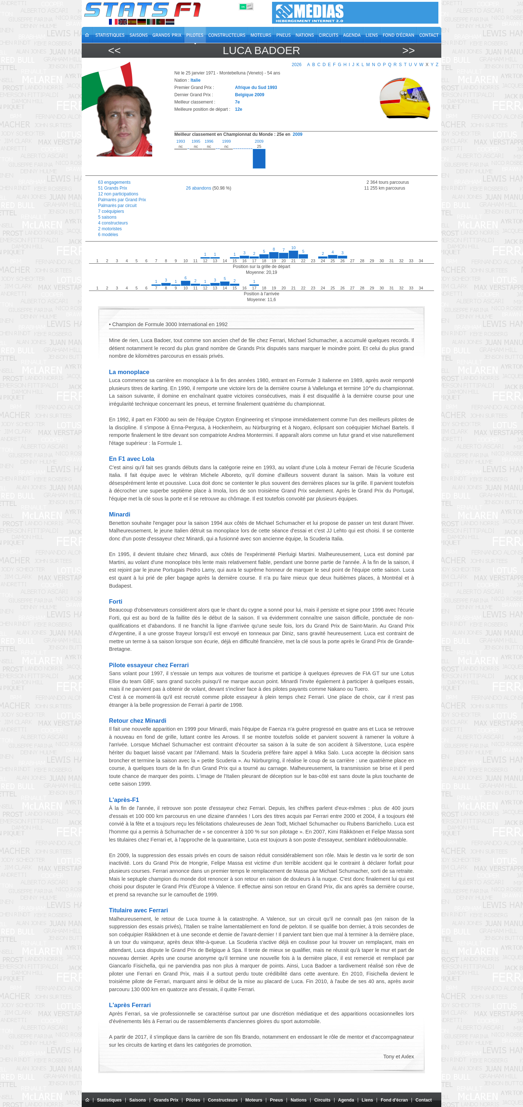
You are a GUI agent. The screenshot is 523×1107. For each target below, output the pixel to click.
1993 (180, 141)
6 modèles (108, 234)
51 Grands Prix (112, 188)
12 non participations (118, 193)
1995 (195, 141)
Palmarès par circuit (117, 205)
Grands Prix (166, 1100)
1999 (226, 141)
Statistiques (109, 1100)
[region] (301, 155)
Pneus (276, 1100)
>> (408, 50)
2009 (298, 134)
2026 (296, 64)
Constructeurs (223, 1100)
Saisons (137, 1100)
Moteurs (253, 1100)
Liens (367, 1100)
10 (293, 248)
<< (114, 50)
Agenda (346, 1100)
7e (237, 102)
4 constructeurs (113, 223)
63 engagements (114, 182)
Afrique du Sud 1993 (256, 87)
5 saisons (107, 217)
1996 (208, 141)
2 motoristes (110, 228)
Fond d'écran (394, 1100)
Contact (423, 1100)
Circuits (322, 1100)
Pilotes (193, 1100)
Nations (299, 1100)
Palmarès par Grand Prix (122, 199)
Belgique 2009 (249, 94)
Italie (195, 80)
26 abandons (198, 188)
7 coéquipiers (111, 211)
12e (238, 109)
